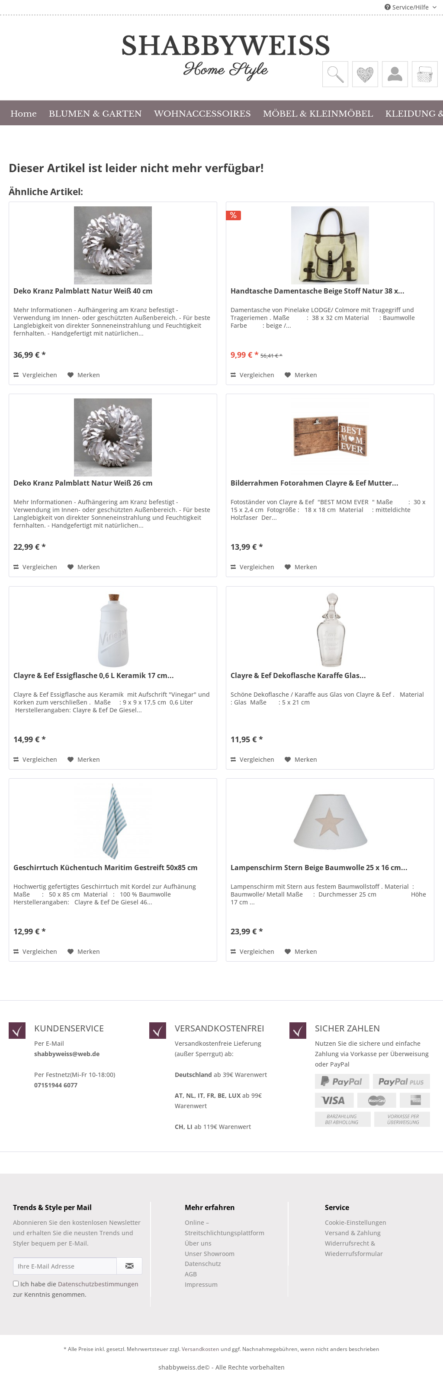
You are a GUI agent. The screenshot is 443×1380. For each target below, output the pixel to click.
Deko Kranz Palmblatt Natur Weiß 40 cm (83, 291)
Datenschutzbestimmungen (98, 1284)
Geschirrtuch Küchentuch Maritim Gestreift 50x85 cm (105, 867)
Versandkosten (200, 1349)
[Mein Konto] (395, 74)
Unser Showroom (209, 1254)
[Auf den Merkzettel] (83, 375)
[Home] (23, 113)
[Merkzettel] (365, 74)
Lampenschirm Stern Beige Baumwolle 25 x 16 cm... (319, 867)
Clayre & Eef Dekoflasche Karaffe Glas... (298, 675)
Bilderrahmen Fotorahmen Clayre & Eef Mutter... (314, 483)
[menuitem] (335, 74)
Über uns (198, 1243)
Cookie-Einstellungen (355, 1222)
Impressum (201, 1284)
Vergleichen (35, 375)
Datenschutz (203, 1263)
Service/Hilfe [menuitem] (407, 7)
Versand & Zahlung (353, 1233)
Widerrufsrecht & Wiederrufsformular (354, 1248)
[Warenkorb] (425, 74)
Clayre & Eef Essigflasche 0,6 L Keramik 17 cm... (93, 675)
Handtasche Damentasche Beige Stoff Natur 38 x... (317, 291)
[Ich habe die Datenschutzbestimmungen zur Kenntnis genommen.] (16, 1283)
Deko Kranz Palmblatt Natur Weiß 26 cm (83, 483)
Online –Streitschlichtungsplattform (217, 1227)
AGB (191, 1274)
